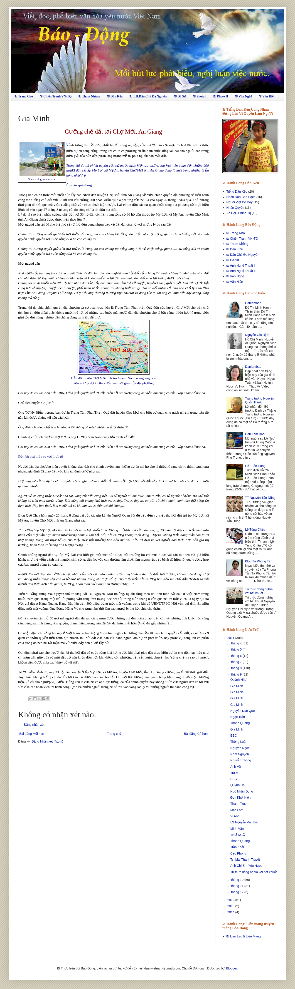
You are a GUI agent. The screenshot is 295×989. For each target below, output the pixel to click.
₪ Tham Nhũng (89, 96)
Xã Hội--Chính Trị (238, 213)
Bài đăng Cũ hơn (196, 734)
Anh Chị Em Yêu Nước (246, 865)
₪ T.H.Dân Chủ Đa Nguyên (148, 96)
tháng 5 (237, 649)
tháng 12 (237, 892)
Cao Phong (238, 853)
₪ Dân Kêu (115, 96)
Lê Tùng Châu (255, 529)
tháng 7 (237, 662)
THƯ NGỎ (237, 835)
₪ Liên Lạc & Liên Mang (243, 936)
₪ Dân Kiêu (234, 249)
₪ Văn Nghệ (243, 96)
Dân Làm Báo (255, 434)
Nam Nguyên (239, 754)
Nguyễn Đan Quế (242, 711)
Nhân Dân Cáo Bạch (241, 197)
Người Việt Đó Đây (239, 202)
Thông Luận (238, 741)
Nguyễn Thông (240, 760)
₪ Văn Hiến (267, 96)
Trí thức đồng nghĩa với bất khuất (259, 591)
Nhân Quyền (235, 207)
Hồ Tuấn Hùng (255, 466)
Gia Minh (236, 686)
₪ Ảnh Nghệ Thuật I (240, 265)
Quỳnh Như (238, 679)
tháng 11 (237, 886)
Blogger (231, 968)
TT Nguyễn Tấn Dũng (260, 497)
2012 (231, 900)
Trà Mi (234, 773)
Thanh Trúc (238, 803)
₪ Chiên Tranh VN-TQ (55, 96)
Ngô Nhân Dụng (241, 791)
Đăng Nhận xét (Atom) (47, 741)
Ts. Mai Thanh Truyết (245, 859)
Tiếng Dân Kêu (237, 191)
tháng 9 (237, 674)
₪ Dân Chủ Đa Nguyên (242, 254)
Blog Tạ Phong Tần (258, 561)
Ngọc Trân (237, 717)
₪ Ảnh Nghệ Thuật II (241, 271)
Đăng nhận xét (34, 724)
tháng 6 (237, 656)
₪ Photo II (220, 96)
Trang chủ (114, 734)
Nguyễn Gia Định (257, 335)
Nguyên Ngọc (240, 748)
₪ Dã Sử (180, 96)
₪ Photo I (199, 96)
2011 (231, 638)
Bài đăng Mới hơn (31, 734)
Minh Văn (237, 828)
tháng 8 (237, 668)
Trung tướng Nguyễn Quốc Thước (259, 400)
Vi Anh (234, 816)
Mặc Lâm (236, 810)
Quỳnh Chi (237, 785)
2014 (231, 912)
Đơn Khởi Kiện (240, 797)
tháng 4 (237, 643)
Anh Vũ (235, 766)
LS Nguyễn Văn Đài (244, 822)
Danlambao (253, 303)
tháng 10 (237, 880)
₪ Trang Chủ (24, 96)
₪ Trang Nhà (235, 233)
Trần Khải (237, 847)
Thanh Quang (240, 723)
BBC (233, 735)
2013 (231, 906)
